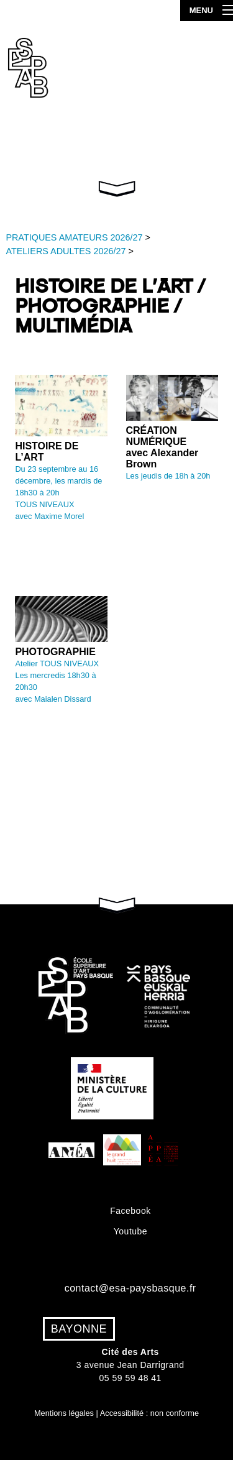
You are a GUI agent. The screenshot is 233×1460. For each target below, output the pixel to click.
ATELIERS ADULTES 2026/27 (66, 251)
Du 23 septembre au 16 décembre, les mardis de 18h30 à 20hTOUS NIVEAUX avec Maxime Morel (58, 492)
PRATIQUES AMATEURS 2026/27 (74, 237)
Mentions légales (64, 1413)
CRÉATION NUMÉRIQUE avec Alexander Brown (162, 447)
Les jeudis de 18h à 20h (168, 475)
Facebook (130, 1211)
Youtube (130, 1231)
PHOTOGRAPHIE (55, 651)
